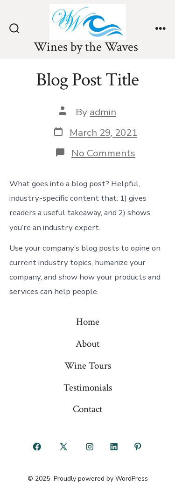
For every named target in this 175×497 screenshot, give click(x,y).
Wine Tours (87, 365)
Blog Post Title (87, 80)
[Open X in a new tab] (63, 446)
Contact (87, 409)
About (87, 343)
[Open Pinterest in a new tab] (138, 446)
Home (87, 321)
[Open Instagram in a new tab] (90, 446)
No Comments (103, 153)
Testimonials (87, 387)
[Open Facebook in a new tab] (37, 446)
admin (103, 112)
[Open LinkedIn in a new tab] (114, 446)
